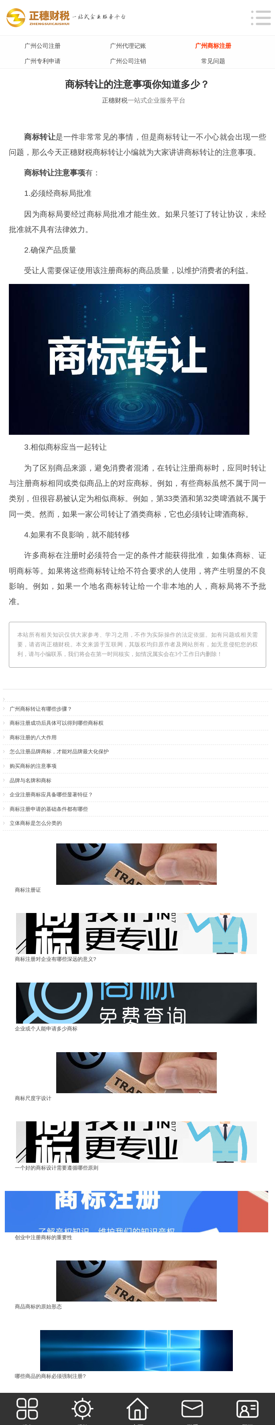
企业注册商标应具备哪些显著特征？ (51, 795)
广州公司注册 (42, 45)
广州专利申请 (42, 61)
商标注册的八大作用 (33, 737)
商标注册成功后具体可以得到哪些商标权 (57, 723)
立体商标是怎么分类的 (36, 823)
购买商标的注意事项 (33, 766)
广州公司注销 (128, 61)
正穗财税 (115, 100)
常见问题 (213, 61)
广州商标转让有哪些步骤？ (41, 709)
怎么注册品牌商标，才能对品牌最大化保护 (59, 751)
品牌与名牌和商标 (30, 780)
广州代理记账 (128, 45)
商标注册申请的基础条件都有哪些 (49, 809)
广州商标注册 (213, 45)
